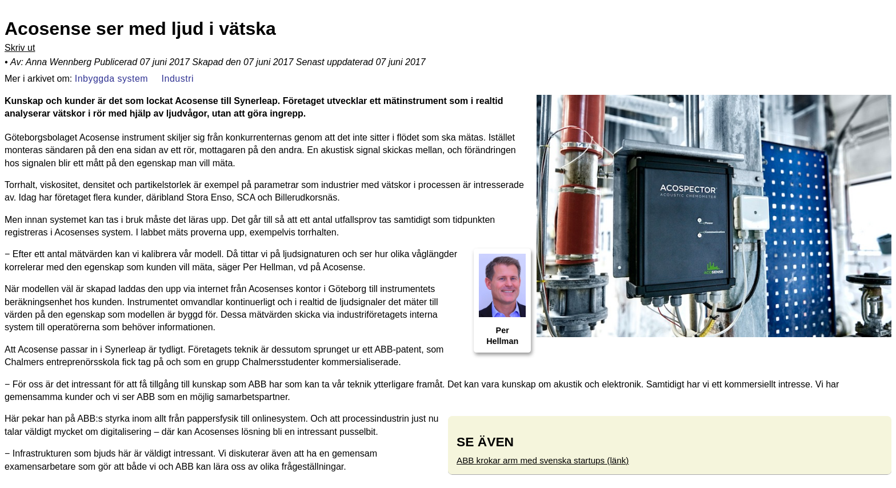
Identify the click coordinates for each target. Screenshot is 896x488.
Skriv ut (20, 48)
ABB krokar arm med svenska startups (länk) (543, 460)
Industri (178, 78)
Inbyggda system (111, 78)
